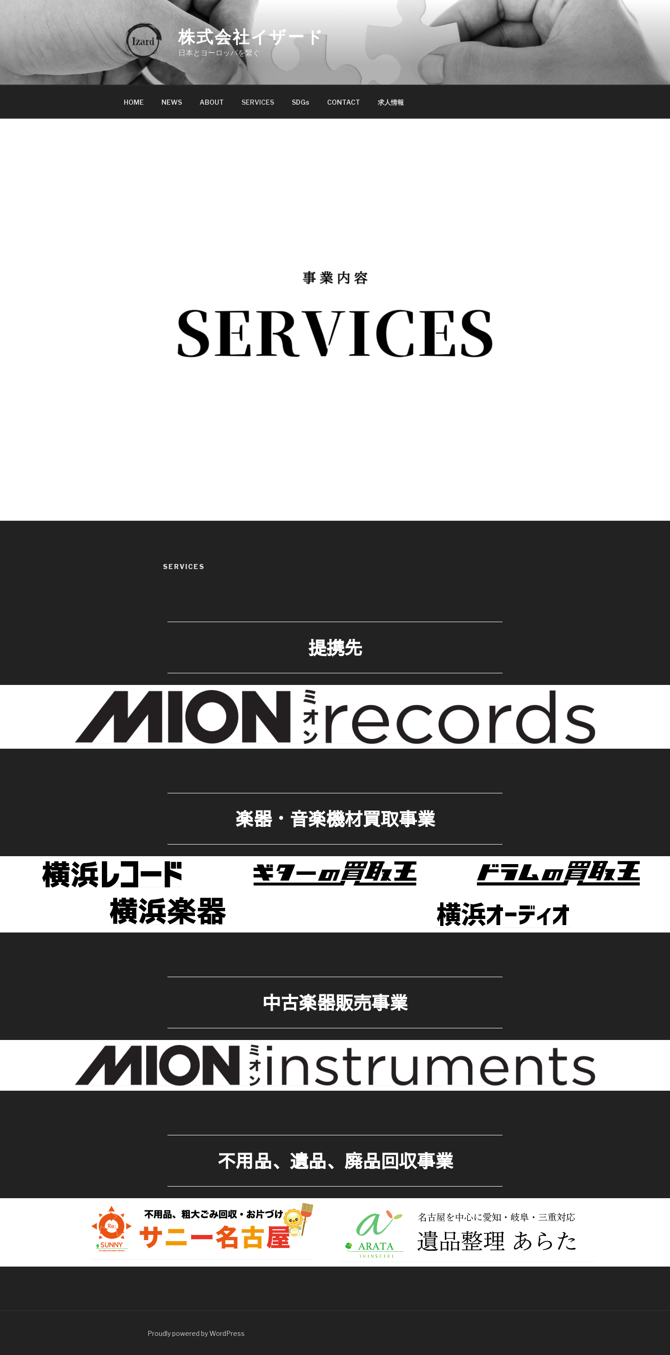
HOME (134, 102)
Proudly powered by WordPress (196, 1333)
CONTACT (343, 102)
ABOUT (212, 102)
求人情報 (391, 102)
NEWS (171, 102)
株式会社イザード (251, 37)
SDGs (300, 102)
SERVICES (257, 102)
